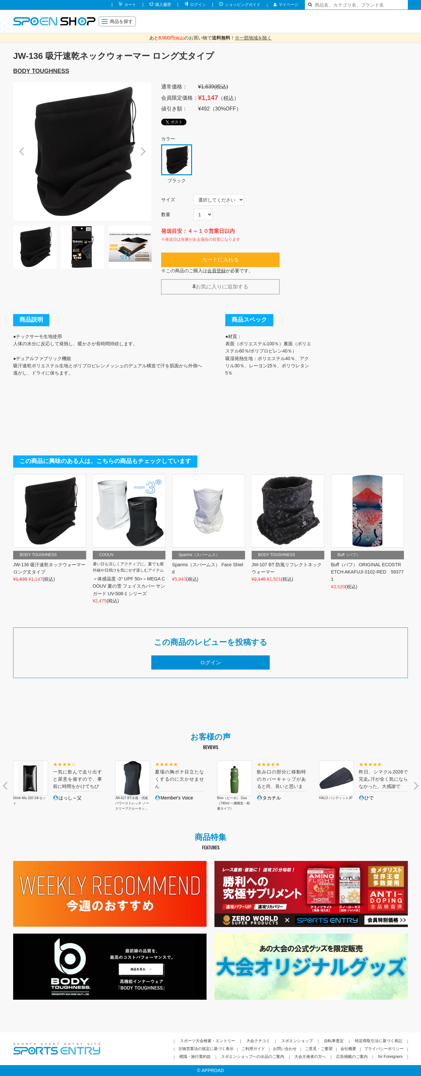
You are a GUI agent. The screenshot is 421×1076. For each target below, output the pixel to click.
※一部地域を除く (253, 37)
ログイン (198, 4)
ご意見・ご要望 (319, 1048)
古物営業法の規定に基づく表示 (206, 1048)
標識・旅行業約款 (195, 1056)
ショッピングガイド (242, 4)
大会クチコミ (258, 1041)
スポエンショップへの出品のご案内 (252, 1056)
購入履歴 (163, 4)
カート (130, 4)
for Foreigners (390, 1056)
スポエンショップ (297, 1041)
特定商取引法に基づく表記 (378, 1041)
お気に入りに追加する (220, 286)
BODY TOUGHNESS (41, 71)
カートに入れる (220, 259)
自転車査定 (334, 1041)
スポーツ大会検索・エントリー (207, 1041)
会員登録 (216, 270)
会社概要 (348, 1048)
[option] (82, 152)
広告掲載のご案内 (352, 1056)
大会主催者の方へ (310, 1056)
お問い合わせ (285, 1048)
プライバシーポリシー (384, 1048)
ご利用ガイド (253, 1048)
